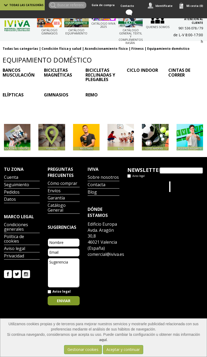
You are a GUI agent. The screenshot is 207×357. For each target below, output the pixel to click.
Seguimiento (16, 185)
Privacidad (14, 256)
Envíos (54, 191)
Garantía (56, 198)
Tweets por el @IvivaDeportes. (141, 186)
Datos (10, 199)
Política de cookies (14, 239)
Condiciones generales (16, 227)
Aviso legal (14, 248)
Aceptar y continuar (123, 349)
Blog (92, 192)
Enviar (63, 300)
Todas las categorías (26, 5)
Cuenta (11, 177)
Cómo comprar (62, 183)
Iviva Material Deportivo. (181, 186)
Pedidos (12, 192)
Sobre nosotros (103, 177)
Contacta (96, 185)
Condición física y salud (61, 48)
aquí (103, 340)
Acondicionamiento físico (106, 48)
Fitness (137, 48)
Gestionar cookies (83, 349)
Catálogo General (57, 208)
